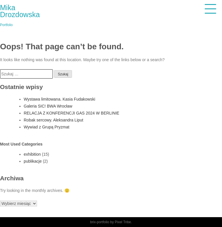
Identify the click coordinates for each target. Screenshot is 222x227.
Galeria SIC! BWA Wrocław (48, 106)
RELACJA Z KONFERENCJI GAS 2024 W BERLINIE (71, 113)
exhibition (32, 154)
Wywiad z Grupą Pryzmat (46, 127)
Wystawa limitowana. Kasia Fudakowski (59, 99)
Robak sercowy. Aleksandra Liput (53, 120)
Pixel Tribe (123, 222)
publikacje (33, 161)
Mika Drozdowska (20, 11)
